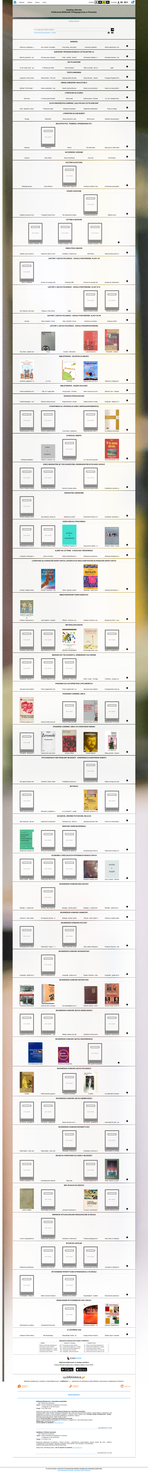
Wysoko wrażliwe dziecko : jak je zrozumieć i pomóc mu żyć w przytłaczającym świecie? (105, 1349)
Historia (29, 2)
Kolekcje (53, 32)
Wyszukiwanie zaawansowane (42, 32)
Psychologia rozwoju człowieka (46, 1351)
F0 (118, 2)
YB (104, 2)
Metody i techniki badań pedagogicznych (48, 1345)
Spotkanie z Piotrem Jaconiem (46, 1432)
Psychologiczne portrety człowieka (47, 1346)
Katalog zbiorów (74, 21)
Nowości (21, 2)
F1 (122, 2)
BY (108, 2)
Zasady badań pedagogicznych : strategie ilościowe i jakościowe (53, 1349)
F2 (126, 2)
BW (100, 2)
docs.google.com (58, 1422)
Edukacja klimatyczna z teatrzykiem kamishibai (51, 1401)
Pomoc (37, 2)
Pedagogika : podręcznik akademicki (70, 1351)
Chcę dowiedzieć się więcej (65, 1470)
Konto (44, 2)
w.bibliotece (65, 1381)
